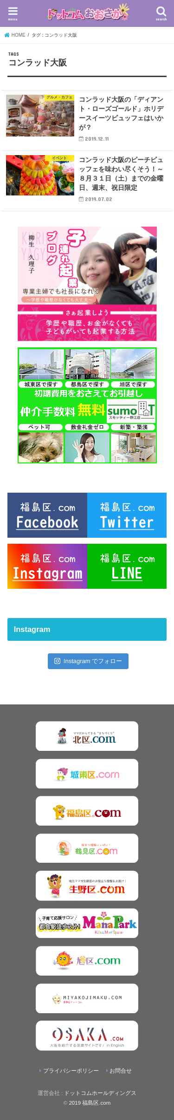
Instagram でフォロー (88, 661)
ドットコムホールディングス (100, 1093)
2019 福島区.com (89, 1103)
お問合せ (121, 1071)
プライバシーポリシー (71, 1071)
